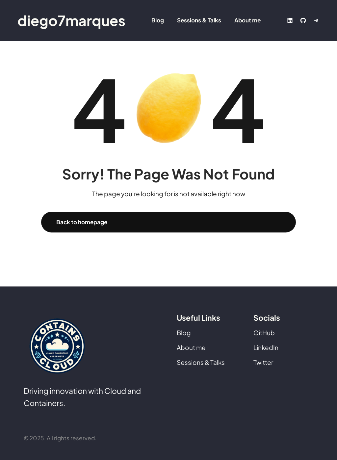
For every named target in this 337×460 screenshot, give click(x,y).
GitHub (264, 333)
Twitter (263, 362)
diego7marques (71, 20)
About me (191, 347)
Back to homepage (81, 222)
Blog (184, 333)
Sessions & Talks (201, 362)
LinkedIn (265, 347)
